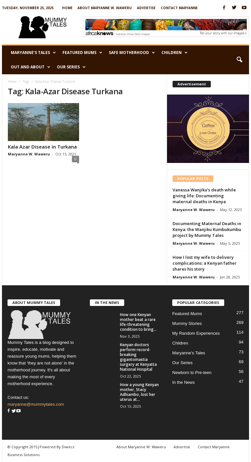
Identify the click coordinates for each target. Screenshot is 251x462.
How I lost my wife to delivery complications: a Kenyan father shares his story (205, 263)
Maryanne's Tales (188, 352)
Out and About (30, 67)
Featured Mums (82, 52)
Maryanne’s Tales (33, 52)
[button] (239, 60)
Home (67, 8)
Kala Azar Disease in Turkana (42, 146)
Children (174, 52)
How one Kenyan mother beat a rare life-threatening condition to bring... (138, 322)
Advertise (146, 8)
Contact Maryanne (179, 8)
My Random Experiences (196, 333)
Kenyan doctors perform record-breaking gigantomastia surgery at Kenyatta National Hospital (138, 357)
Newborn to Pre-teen (191, 372)
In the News (183, 382)
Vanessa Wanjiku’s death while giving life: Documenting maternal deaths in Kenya (204, 195)
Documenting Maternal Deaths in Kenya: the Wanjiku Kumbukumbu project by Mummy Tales (207, 229)
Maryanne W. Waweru (29, 153)
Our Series (71, 67)
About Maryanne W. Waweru (104, 8)
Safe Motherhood (132, 52)
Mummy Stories (187, 323)
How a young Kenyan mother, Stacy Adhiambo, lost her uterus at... (139, 392)
